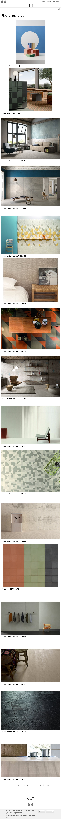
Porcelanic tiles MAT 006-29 (13, 256)
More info (50, 812)
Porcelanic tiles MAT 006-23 (13, 636)
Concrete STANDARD (10, 589)
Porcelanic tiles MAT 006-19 (13, 303)
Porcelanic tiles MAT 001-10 (13, 161)
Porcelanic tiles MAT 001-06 (13, 208)
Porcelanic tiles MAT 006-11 (13, 684)
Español (43, 1)
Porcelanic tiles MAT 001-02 (13, 399)
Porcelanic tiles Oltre (10, 113)
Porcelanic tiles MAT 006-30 (13, 351)
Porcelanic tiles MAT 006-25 (13, 446)
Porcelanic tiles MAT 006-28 (13, 779)
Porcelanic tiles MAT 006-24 (13, 494)
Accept (41, 812)
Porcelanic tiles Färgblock (12, 66)
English (53, 1)
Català (48, 1)
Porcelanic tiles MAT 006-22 (13, 541)
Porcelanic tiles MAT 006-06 (13, 732)
